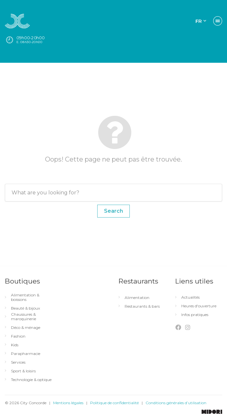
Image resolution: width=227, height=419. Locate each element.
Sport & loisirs (23, 371)
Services (18, 362)
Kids (14, 345)
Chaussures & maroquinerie (23, 316)
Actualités (190, 297)
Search (113, 211)
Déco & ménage (25, 327)
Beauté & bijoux (25, 308)
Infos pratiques (194, 314)
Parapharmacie (25, 353)
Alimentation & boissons (25, 297)
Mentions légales (68, 402)
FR (198, 21)
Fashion (18, 336)
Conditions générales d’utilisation (176, 402)
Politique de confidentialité (114, 402)
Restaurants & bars (142, 306)
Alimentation (137, 297)
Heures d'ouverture (198, 306)
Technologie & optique (31, 379)
